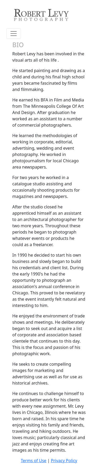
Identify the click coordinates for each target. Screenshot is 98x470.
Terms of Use (33, 460)
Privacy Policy (64, 460)
